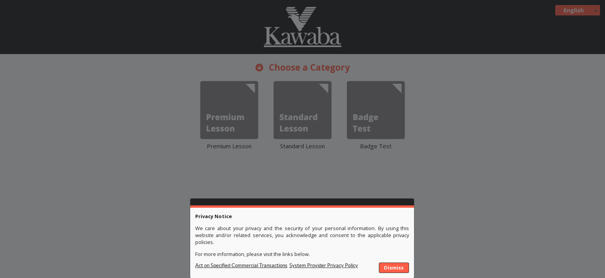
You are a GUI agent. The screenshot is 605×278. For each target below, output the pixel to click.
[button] (394, 268)
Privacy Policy (241, 268)
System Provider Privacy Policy (323, 265)
